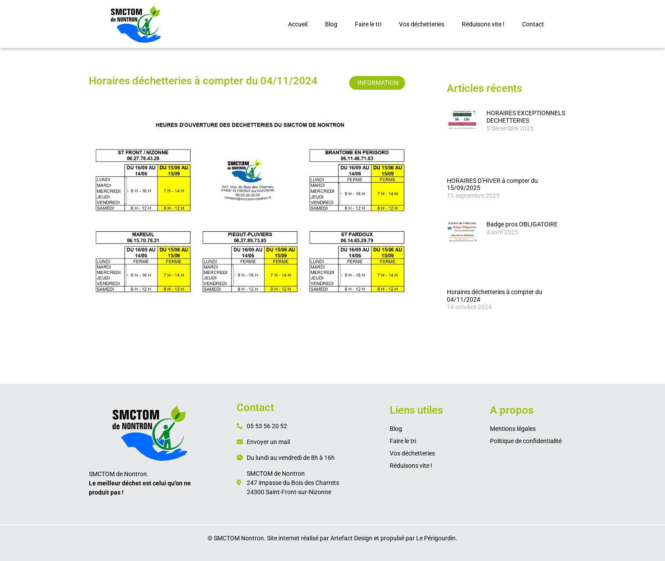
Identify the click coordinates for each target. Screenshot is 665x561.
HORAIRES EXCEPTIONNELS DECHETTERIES (525, 116)
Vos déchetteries (421, 24)
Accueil (297, 24)
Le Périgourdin (436, 538)
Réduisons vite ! (483, 24)
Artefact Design (351, 538)
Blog (331, 24)
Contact (533, 24)
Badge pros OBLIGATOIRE (522, 224)
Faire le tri (368, 24)
